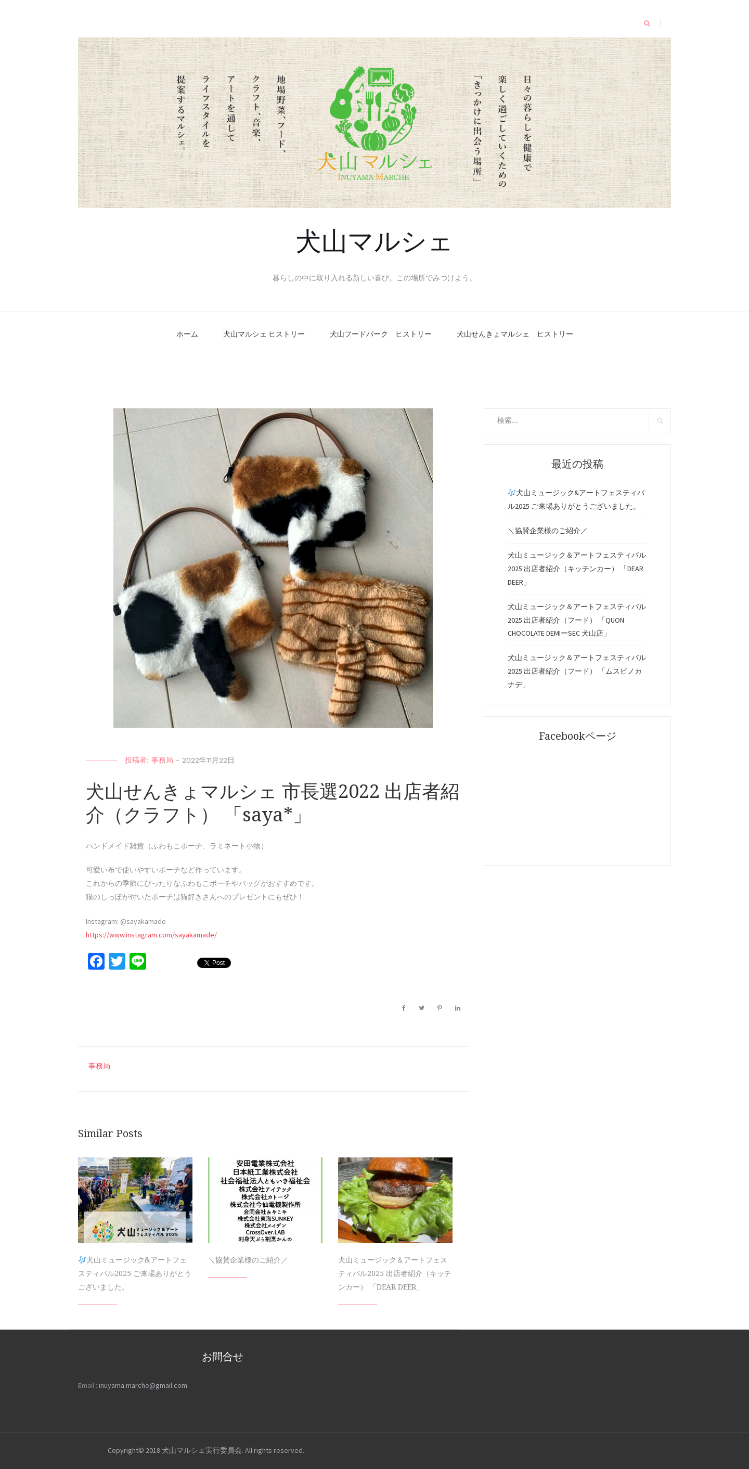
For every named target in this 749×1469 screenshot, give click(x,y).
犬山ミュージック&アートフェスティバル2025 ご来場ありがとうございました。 (134, 1273)
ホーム (187, 334)
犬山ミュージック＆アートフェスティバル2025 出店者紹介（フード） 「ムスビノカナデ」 (577, 671)
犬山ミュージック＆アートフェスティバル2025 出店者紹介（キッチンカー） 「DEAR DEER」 (394, 1273)
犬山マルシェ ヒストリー (264, 334)
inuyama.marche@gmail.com (143, 1385)
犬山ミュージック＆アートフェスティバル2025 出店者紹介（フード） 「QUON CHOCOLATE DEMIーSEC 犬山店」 (577, 620)
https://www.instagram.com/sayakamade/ (151, 934)
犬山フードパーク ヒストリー (381, 334)
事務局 (162, 760)
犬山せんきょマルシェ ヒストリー (515, 334)
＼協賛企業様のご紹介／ (248, 1260)
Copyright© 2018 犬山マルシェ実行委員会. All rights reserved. (206, 1450)
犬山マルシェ (374, 239)
